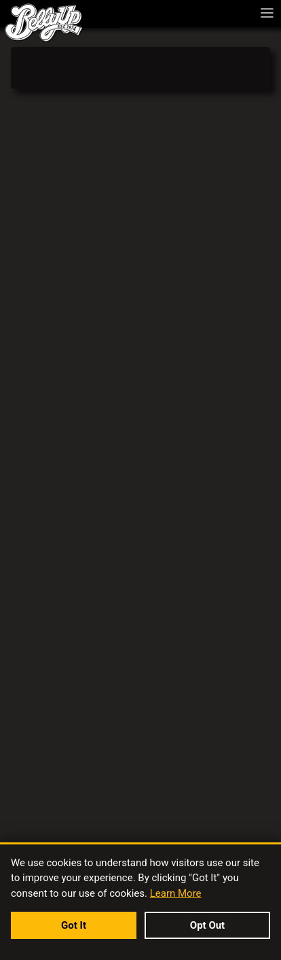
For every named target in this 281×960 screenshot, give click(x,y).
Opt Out (207, 925)
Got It (73, 925)
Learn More (176, 893)
